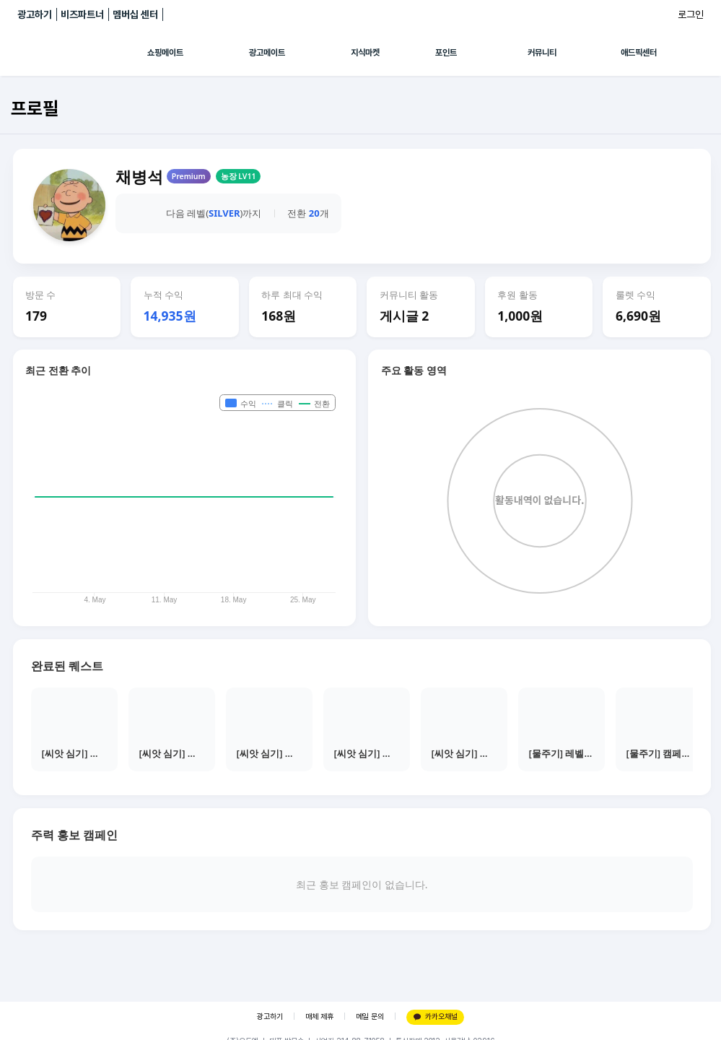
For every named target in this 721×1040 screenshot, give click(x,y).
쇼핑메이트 (165, 53)
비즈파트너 (82, 14)
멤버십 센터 (135, 14)
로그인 (691, 14)
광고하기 (34, 14)
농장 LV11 (238, 176)
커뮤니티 (542, 53)
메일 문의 (370, 1016)
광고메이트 (267, 53)
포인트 (446, 53)
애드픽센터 (639, 53)
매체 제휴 (319, 1016)
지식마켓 (365, 53)
